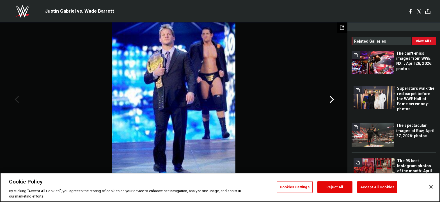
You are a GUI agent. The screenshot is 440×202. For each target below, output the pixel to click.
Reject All (334, 187)
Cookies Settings (295, 187)
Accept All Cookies (377, 187)
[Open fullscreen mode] (342, 27)
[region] (220, 187)
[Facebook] (410, 11)
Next (331, 99)
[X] (419, 11)
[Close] (431, 187)
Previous (16, 99)
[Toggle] (427, 11)
